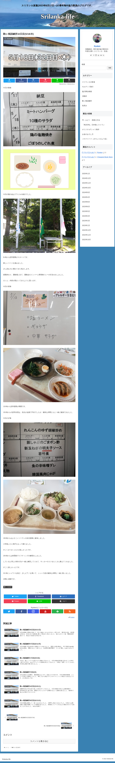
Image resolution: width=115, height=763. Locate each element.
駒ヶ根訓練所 (8, 587)
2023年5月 (86, 211)
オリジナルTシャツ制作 (90, 129)
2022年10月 (86, 239)
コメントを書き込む (39, 743)
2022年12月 (86, 230)
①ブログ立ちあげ (88, 152)
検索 (83, 64)
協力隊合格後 (87, 91)
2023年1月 (86, 225)
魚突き (84, 106)
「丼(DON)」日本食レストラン (93, 125)
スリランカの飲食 (88, 82)
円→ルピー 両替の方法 (91, 120)
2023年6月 (86, 206)
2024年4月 (86, 197)
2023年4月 (86, 216)
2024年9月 (86, 192)
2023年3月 (86, 221)
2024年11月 (86, 183)
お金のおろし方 (87, 134)
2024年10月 (86, 188)
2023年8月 (86, 202)
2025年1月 (86, 173)
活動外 (84, 96)
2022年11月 (86, 235)
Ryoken (97, 46)
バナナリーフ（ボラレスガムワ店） (95, 139)
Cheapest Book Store (105, 157)
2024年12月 (86, 178)
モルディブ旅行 (87, 87)
